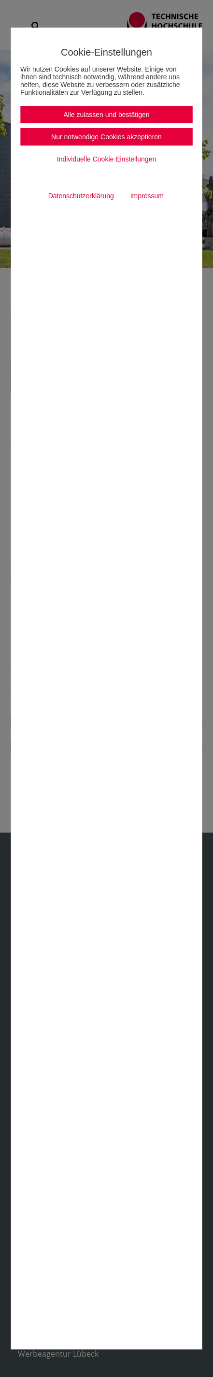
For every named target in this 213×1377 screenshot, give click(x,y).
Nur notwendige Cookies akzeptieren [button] (106, 137)
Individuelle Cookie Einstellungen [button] (106, 159)
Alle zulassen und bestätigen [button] (106, 114)
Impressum (147, 196)
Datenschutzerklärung (81, 196)
